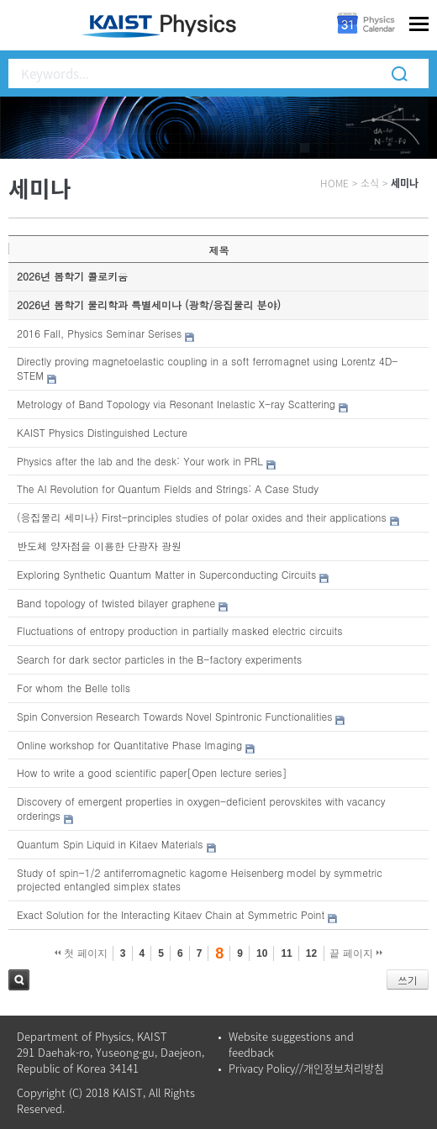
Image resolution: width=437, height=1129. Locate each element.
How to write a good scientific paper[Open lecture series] (152, 772)
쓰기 (408, 980)
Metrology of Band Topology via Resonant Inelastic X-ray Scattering (176, 403)
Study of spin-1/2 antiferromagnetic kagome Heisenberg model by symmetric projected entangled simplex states (199, 879)
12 (311, 953)
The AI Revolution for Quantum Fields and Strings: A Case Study (168, 488)
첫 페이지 (81, 953)
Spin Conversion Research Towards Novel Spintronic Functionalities (174, 716)
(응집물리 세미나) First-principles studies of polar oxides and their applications (202, 517)
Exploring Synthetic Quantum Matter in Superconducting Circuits (166, 574)
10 (261, 953)
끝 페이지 (355, 953)
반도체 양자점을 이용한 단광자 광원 (99, 545)
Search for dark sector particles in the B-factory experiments (159, 659)
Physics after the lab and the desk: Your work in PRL (140, 461)
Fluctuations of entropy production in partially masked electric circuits (179, 630)
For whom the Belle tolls (73, 687)
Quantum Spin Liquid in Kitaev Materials (110, 844)
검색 (18, 979)
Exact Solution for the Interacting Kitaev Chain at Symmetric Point (170, 914)
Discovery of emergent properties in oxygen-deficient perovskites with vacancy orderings (201, 808)
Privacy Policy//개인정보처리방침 (306, 1068)
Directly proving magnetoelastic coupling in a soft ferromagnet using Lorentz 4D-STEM (207, 368)
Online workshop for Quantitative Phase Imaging (129, 745)
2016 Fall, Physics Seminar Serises (99, 333)
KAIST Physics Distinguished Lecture (102, 432)
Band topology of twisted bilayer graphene (116, 603)
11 (286, 953)
